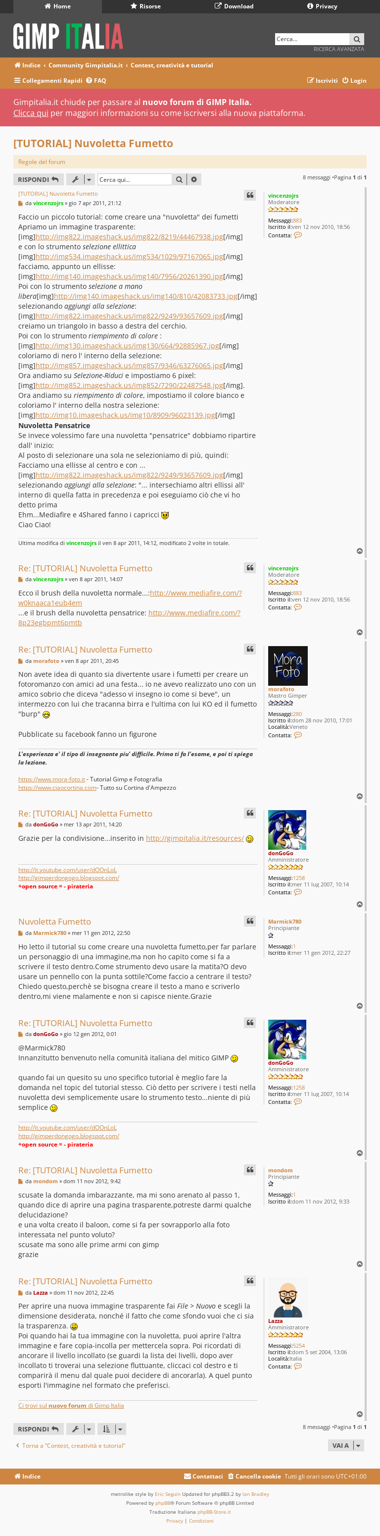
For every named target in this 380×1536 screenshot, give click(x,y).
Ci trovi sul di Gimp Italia (71, 1405)
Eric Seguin (168, 1493)
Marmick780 (284, 921)
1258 (299, 877)
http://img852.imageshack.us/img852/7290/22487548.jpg (129, 385)
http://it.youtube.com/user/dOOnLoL (67, 870)
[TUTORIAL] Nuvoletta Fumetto (93, 143)
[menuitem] (95, 81)
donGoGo (280, 853)
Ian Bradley (255, 1493)
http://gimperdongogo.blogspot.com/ (68, 878)
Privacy (322, 6)
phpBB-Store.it (214, 1511)
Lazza (275, 1320)
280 (297, 713)
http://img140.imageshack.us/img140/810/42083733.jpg (146, 296)
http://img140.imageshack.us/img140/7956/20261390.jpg (129, 276)
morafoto (281, 689)
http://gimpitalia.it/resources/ (195, 838)
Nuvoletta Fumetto (54, 921)
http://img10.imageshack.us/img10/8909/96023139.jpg (125, 415)
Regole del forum (41, 162)
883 (297, 220)
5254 (299, 1345)
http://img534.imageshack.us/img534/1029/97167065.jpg (129, 256)
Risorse (146, 6)
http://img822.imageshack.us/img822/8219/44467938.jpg (129, 236)
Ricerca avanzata (339, 49)
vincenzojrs (283, 195)
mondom (280, 1170)
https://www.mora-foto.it (51, 779)
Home (58, 6)
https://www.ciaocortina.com (57, 787)
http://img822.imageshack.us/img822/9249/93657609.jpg (129, 316)
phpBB (162, 1502)
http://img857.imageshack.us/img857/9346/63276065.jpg (129, 365)
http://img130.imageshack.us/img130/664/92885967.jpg (127, 345)
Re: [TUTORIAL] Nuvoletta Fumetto (85, 568)
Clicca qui (30, 113)
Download (234, 6)
